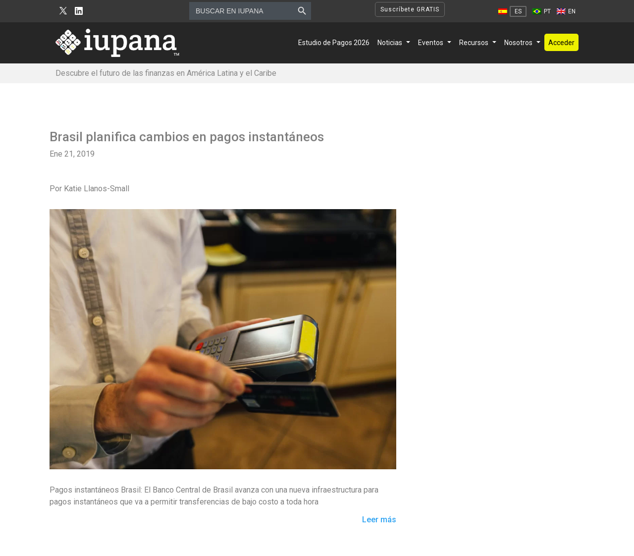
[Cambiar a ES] (512, 11)
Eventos (430, 43)
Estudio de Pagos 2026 (334, 43)
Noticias (389, 43)
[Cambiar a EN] (566, 11)
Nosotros (518, 43)
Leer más (379, 520)
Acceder (561, 43)
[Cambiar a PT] (541, 11)
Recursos (473, 43)
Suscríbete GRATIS (409, 9)
